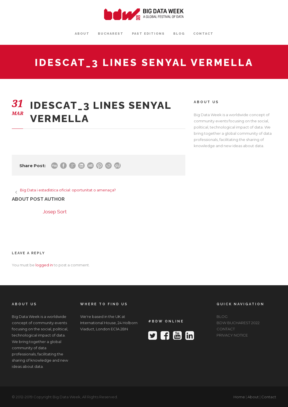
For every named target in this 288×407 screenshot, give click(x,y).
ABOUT (82, 34)
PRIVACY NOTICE (232, 335)
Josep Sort (55, 211)
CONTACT (203, 34)
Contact (268, 397)
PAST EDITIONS (148, 34)
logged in (44, 265)
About (253, 397)
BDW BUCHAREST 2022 (238, 322)
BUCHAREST (110, 34)
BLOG (179, 34)
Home (239, 397)
